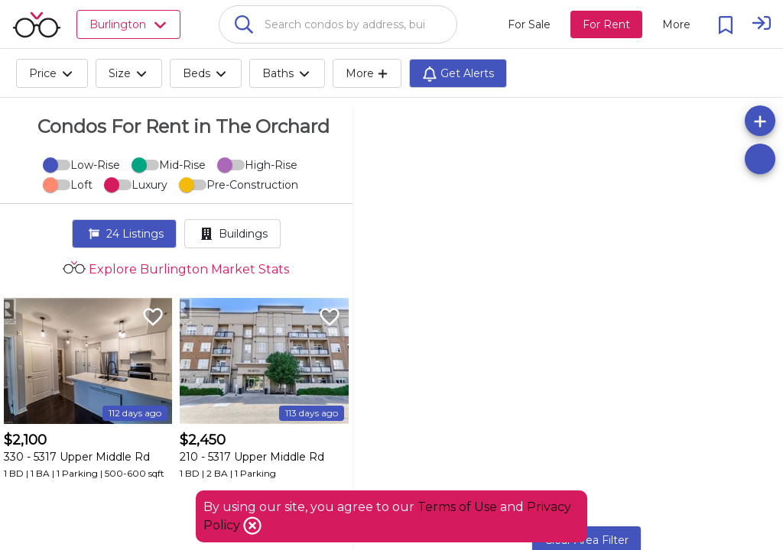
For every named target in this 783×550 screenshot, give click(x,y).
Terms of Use (457, 507)
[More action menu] (676, 24)
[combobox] (338, 24)
